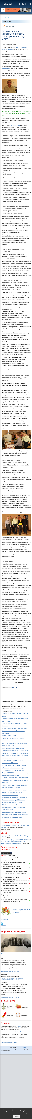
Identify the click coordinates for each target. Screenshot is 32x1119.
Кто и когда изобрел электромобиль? (13, 888)
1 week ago (16, 979)
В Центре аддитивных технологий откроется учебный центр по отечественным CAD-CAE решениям (15, 780)
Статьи (5, 17)
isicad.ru (19, 1026)
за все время (12, 855)
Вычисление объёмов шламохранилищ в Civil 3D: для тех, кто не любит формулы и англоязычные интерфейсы (15, 873)
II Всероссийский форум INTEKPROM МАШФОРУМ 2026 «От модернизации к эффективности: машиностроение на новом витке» (16, 841)
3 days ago (16, 971)
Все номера (4, 919)
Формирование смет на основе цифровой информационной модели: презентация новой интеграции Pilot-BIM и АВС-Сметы (15, 814)
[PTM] (2, 958)
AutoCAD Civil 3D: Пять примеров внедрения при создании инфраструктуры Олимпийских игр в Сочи (15, 883)
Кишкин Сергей (4, 974)
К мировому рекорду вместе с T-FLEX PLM (14, 797)
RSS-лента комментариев (8, 954)
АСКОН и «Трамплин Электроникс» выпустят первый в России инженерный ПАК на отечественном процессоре (15, 792)
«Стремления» (15, 125)
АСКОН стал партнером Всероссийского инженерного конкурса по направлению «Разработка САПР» (14, 807)
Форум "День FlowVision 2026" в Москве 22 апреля (15, 836)
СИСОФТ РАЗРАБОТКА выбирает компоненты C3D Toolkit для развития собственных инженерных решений (15, 738)
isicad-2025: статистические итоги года (13, 748)
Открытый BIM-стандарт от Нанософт (13, 770)
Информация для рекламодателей (9, 1042)
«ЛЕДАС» (24, 1047)
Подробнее (3, 1040)
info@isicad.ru (18, 1031)
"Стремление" (6, 68)
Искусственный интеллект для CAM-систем (14, 728)
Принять (16, 1116)
